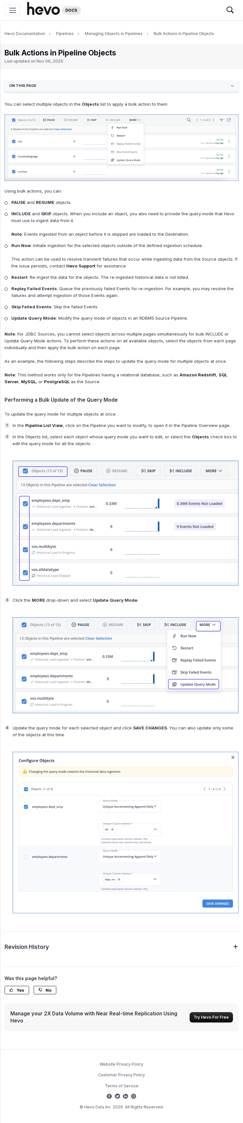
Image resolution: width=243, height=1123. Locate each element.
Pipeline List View (44, 425)
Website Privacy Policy (121, 1064)
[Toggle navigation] (12, 10)
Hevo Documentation (25, 33)
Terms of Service (121, 1085)
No (45, 990)
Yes (16, 990)
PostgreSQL (57, 381)
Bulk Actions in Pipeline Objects (184, 33)
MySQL (28, 381)
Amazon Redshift (198, 374)
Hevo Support (80, 265)
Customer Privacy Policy (121, 1074)
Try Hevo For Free (211, 1017)
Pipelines (65, 33)
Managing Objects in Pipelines (114, 33)
